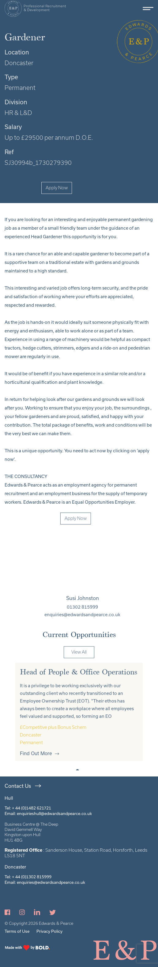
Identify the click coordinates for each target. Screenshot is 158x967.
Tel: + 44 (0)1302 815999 (28, 876)
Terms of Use (17, 931)
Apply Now (57, 187)
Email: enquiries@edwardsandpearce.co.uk (45, 882)
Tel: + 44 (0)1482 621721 (28, 808)
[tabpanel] (79, 722)
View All (79, 662)
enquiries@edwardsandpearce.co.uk (93, 614)
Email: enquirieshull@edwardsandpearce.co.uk (48, 813)
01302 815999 (93, 606)
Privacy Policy (49, 931)
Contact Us (18, 786)
